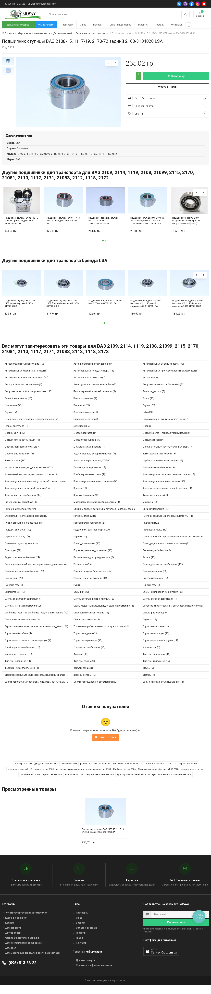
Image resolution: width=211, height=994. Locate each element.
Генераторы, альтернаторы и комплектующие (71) (32, 425)
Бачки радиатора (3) (154, 398)
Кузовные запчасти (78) (156, 502)
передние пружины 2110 (20, 776)
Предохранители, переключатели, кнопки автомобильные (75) (176, 543)
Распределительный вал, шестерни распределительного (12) (38, 571)
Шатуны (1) (149, 681)
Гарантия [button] (167, 113)
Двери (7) (148, 432)
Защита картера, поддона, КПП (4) (92, 467)
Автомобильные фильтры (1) (89, 384)
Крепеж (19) (80, 495)
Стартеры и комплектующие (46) (91, 619)
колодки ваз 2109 (74, 781)
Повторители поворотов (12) (89, 529)
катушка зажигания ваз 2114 (100, 781)
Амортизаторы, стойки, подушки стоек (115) (28, 398)
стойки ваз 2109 (107, 770)
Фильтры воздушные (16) (156, 661)
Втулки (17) (11, 419)
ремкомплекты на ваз (192, 776)
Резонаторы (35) (83, 571)
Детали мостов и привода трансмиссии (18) (166, 439)
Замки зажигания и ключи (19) (159, 460)
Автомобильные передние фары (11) (94, 377)
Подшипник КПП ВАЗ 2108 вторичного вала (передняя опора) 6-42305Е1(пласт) (186, 227)
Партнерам (67, 24)
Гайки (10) (148, 419)
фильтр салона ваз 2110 (130, 770)
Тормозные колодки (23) (156, 640)
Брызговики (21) (13, 412)
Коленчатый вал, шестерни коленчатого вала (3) (31, 481)
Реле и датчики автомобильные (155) (163, 571)
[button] (103, 247)
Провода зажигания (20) (87, 550)
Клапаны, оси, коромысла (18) (90, 474)
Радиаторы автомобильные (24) (22, 564)
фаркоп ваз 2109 (88, 770)
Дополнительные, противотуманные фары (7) (168, 453)
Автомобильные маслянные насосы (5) (26, 377)
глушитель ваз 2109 (30, 781)
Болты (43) (148, 405)
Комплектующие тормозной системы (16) (27, 495)
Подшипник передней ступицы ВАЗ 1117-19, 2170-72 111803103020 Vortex (103, 227)
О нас (83, 24)
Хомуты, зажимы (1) (84, 674)
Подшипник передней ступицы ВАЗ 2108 (158, 776)
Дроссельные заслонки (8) (19, 460)
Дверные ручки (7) (15, 439)
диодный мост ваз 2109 (46, 770)
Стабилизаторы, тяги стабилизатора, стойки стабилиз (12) (36, 619)
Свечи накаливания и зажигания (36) (163, 598)
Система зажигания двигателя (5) (23, 605)
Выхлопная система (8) (86, 419)
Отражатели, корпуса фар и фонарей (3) (26, 522)
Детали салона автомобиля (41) (22, 446)
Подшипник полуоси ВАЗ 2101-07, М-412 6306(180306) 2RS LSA (105, 308)
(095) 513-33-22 (16, 3)
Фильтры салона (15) (85, 667)
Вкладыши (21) (82, 412)
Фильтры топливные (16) (156, 667)
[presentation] (108, 63)
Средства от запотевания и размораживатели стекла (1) (173, 612)
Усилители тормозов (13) (18, 661)
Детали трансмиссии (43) (87, 446)
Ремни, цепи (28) (14, 584)
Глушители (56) (82, 432)
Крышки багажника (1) (86, 502)
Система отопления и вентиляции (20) (94, 605)
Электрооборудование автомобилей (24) (96, 688)
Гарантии (143, 24)
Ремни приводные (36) (155, 578)
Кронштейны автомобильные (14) (23, 502)
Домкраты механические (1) (89, 453)
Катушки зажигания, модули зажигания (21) (29, 474)
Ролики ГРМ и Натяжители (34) (90, 584)
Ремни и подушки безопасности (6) (93, 578)
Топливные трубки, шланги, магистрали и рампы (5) (101, 633)
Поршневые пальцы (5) (17, 543)
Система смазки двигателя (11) (160, 605)
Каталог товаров (18, 24)
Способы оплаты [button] (167, 106)
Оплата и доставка (120, 24)
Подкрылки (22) (151, 529)
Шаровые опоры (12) (85, 681)
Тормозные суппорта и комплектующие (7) (28, 647)
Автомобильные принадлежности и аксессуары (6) (170, 377)
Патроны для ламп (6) (85, 522)
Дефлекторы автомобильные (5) (22, 453)
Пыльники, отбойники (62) (157, 557)
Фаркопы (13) (81, 661)
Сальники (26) (81, 598)
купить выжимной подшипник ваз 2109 (171, 781)
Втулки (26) (149, 412)
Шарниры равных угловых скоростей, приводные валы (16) (37, 681)
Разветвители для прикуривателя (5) (94, 564)
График (159, 24)
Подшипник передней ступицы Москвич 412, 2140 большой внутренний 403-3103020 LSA (187, 310)
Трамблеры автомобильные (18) (22, 654)
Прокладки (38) (13, 557)
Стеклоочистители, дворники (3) (22, 626)
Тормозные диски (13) (86, 640)
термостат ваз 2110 (52, 781)
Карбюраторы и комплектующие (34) (163, 467)
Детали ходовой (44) (154, 446)
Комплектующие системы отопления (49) (96, 488)
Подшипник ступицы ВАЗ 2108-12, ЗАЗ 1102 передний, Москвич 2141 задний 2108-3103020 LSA (147, 227)
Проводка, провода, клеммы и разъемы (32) (166, 550)
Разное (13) (149, 564)
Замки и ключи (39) (15, 467)
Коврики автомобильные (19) (159, 474)
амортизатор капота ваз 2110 (161, 770)
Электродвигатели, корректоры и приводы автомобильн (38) (38, 688)
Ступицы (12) (150, 626)
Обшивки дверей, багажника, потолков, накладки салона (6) (106, 515)
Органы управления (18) (156, 515)
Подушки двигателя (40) (18, 536)
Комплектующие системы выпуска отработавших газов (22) (37, 488)
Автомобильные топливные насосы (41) (26, 384)
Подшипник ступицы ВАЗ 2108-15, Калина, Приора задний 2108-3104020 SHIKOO (21, 227)
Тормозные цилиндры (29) (88, 647)
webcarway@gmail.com (43, 3)
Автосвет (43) (150, 384)
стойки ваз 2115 (69, 770)
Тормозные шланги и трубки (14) (160, 647)
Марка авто (46, 24)
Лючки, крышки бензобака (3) (21, 508)
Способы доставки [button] (167, 98)
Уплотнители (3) (151, 654)
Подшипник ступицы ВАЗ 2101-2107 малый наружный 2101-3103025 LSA (20, 310)
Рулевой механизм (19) (155, 584)
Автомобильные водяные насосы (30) (163, 370)
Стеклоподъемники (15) (87, 626)
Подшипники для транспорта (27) (92, 536)
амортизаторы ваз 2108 (98, 776)
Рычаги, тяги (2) (151, 591)
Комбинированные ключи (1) (89, 481)
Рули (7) (78, 591)
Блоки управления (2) (85, 405)
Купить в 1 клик (167, 86)
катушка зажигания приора (70, 776)
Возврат (98, 24)
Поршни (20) (80, 543)
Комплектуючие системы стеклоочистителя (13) (169, 481)
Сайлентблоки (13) (15, 598)
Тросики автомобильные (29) (89, 654)
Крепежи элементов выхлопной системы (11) (167, 495)
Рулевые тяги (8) (14, 591)
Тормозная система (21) (156, 633)
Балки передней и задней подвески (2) (95, 398)
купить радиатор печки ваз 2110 (133, 781)
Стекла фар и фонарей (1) (157, 619)
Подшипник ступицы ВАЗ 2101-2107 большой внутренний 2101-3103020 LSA (63, 310)
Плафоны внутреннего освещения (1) (25, 529)
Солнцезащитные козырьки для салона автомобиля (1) (104, 612)
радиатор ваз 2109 (44, 776)
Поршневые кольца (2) (155, 536)
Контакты (176, 24)
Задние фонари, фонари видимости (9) (95, 460)
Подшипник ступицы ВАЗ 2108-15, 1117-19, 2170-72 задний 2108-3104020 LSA (103, 837)
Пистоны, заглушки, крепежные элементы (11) (168, 522)
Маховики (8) (150, 508)
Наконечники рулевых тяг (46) (21, 515)
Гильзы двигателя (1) (16, 432)
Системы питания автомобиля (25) (23, 612)
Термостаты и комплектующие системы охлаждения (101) (36, 633)
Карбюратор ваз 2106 (124, 776)
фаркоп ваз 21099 (187, 770)
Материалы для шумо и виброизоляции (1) (97, 508)
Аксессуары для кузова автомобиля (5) (95, 391)
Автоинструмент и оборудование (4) (93, 370)
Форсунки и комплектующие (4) (22, 674)
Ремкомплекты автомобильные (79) (24, 578)
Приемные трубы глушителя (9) (21, 550)
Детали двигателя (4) (85, 439)
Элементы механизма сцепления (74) (163, 688)
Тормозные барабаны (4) (18, 640)
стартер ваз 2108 (23, 770)
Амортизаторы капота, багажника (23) (163, 391)
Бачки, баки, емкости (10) (18, 405)
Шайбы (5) (148, 674)
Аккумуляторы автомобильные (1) (23, 391)
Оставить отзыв (105, 743)
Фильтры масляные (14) (18, 667)
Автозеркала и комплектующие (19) (24, 370)
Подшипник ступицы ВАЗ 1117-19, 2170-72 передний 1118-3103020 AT (63, 227)
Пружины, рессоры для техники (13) (93, 557)
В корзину (176, 76)
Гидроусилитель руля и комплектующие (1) (166, 425)
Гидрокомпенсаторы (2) (86, 425)
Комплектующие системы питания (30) (164, 488)
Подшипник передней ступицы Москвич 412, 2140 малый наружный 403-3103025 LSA (145, 310)
